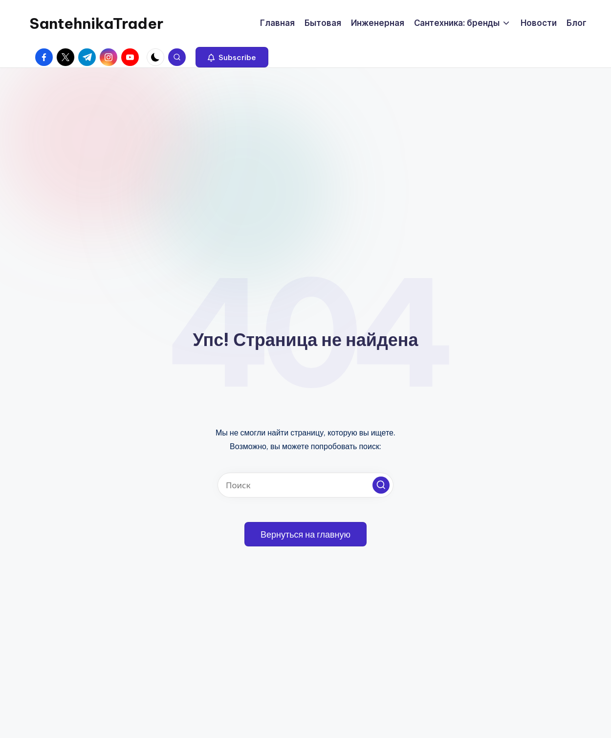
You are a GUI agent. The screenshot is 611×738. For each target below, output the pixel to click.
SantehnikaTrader (96, 23)
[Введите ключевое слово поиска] (305, 485)
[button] (232, 57)
